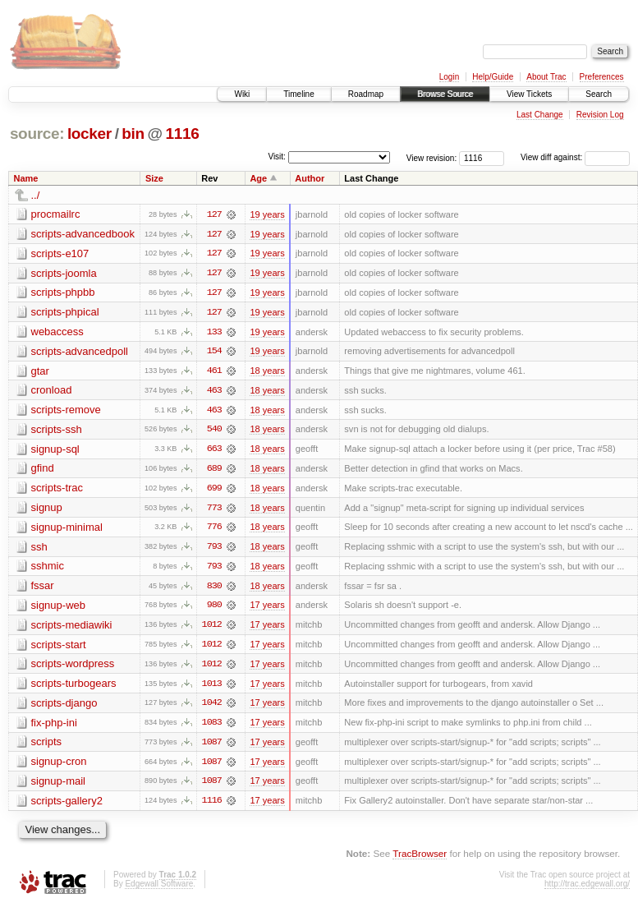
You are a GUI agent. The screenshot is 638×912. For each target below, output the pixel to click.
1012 (212, 628)
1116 (183, 133)
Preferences (602, 76)
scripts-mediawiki (71, 628)
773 (214, 510)
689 (214, 470)
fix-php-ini (54, 727)
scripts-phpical (65, 312)
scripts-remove (66, 411)
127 (214, 214)
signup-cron (59, 766)
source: (37, 133)
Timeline (298, 94)
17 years (267, 609)
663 (214, 451)
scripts (46, 746)
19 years (267, 214)
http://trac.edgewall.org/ (587, 889)
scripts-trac (57, 490)
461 (214, 372)
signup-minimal (67, 529)
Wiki (242, 94)
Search (598, 94)
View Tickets (529, 94)
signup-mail (58, 786)
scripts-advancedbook (83, 234)
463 (214, 391)
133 (214, 332)
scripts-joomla (64, 273)
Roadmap (365, 94)
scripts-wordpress (73, 667)
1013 (212, 687)
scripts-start (58, 648)
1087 (212, 746)
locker (89, 133)
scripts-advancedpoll (80, 352)
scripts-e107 (60, 253)
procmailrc (55, 214)
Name (26, 178)
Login (449, 76)
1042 (212, 707)
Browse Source (445, 94)
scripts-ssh (56, 431)
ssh (39, 549)
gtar (40, 372)
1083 (212, 727)
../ (35, 195)
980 (214, 608)
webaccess (57, 332)
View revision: (431, 157)
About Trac (546, 76)
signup (46, 510)
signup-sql (55, 450)
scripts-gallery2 (67, 805)
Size (154, 178)
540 (214, 431)
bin (133, 133)
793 (214, 549)
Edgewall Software (159, 889)
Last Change (539, 114)
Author (309, 178)
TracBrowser (419, 859)
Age (258, 178)
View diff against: (575, 157)
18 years (267, 372)
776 (214, 530)
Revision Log (600, 114)
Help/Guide (492, 76)
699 (214, 490)
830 (214, 589)
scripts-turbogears (74, 687)
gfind (42, 470)
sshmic (47, 569)
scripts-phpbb (63, 293)
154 (214, 352)
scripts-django (64, 707)
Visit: (277, 156)
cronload (51, 391)
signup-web (58, 608)
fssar (42, 589)
